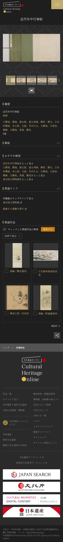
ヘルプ (36, 421)
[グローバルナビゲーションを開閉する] (57, 4)
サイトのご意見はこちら (45, 442)
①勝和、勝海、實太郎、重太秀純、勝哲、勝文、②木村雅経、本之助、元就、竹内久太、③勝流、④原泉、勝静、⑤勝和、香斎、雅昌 (31, 125)
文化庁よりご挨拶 (42, 404)
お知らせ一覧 (39, 415)
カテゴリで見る (10, 399)
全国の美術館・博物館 (14, 410)
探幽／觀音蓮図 (18, 271)
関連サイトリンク (42, 431)
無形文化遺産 (9, 439)
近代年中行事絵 (11, 163)
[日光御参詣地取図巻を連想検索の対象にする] (35, 271)
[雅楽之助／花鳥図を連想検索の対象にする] (6, 313)
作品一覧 (7, 393)
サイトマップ (39, 437)
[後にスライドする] (58, 80)
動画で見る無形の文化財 (15, 445)
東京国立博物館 (11, 179)
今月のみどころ (41, 410)
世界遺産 (7, 434)
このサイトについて (43, 426)
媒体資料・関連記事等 (44, 393)
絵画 (5, 115)
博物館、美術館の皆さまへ (46, 399)
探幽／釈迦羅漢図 (47, 313)
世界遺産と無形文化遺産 (15, 404)
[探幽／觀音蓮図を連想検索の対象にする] (6, 271)
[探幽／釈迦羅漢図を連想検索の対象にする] (35, 313)
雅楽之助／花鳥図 (19, 313)
